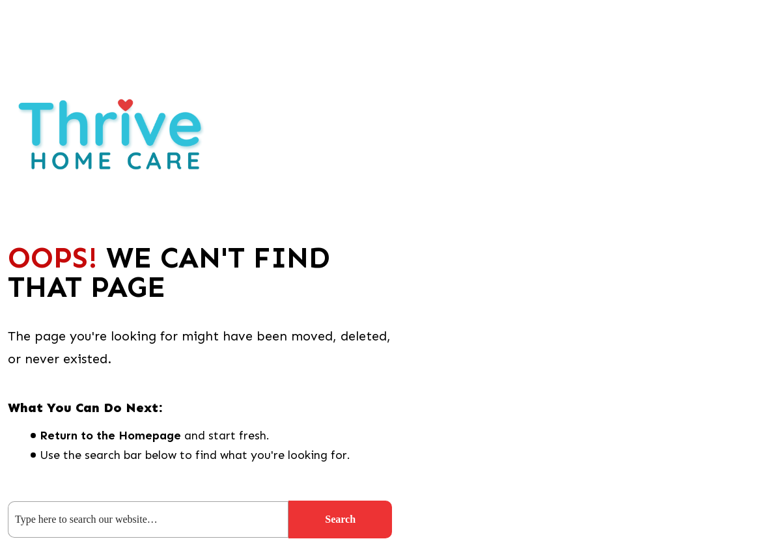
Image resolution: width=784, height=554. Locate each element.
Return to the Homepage (110, 435)
